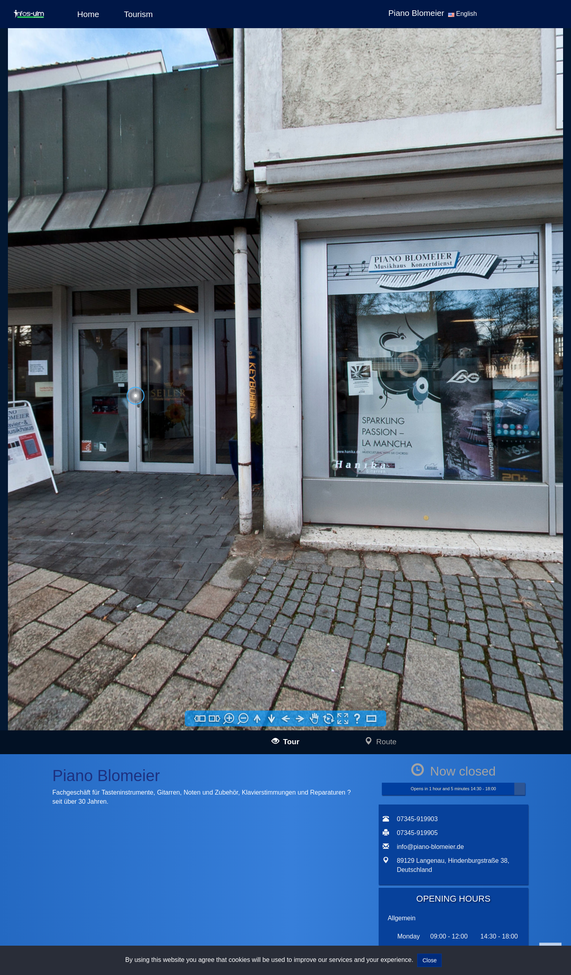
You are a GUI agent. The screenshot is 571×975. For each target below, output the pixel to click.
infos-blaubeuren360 (76, 636)
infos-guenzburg (71, 663)
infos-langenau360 (74, 627)
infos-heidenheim (61, 739)
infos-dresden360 (61, 709)
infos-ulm (50, 618)
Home (88, 14)
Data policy (201, 627)
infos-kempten (69, 672)
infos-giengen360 (73, 748)
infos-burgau (67, 654)
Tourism (138, 14)
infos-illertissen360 (74, 645)
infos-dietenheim (72, 699)
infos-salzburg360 (62, 729)
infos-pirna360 (69, 718)
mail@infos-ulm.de (138, 627)
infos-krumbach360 (75, 681)
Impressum (201, 617)
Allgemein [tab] (402, 421)
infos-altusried (69, 690)
